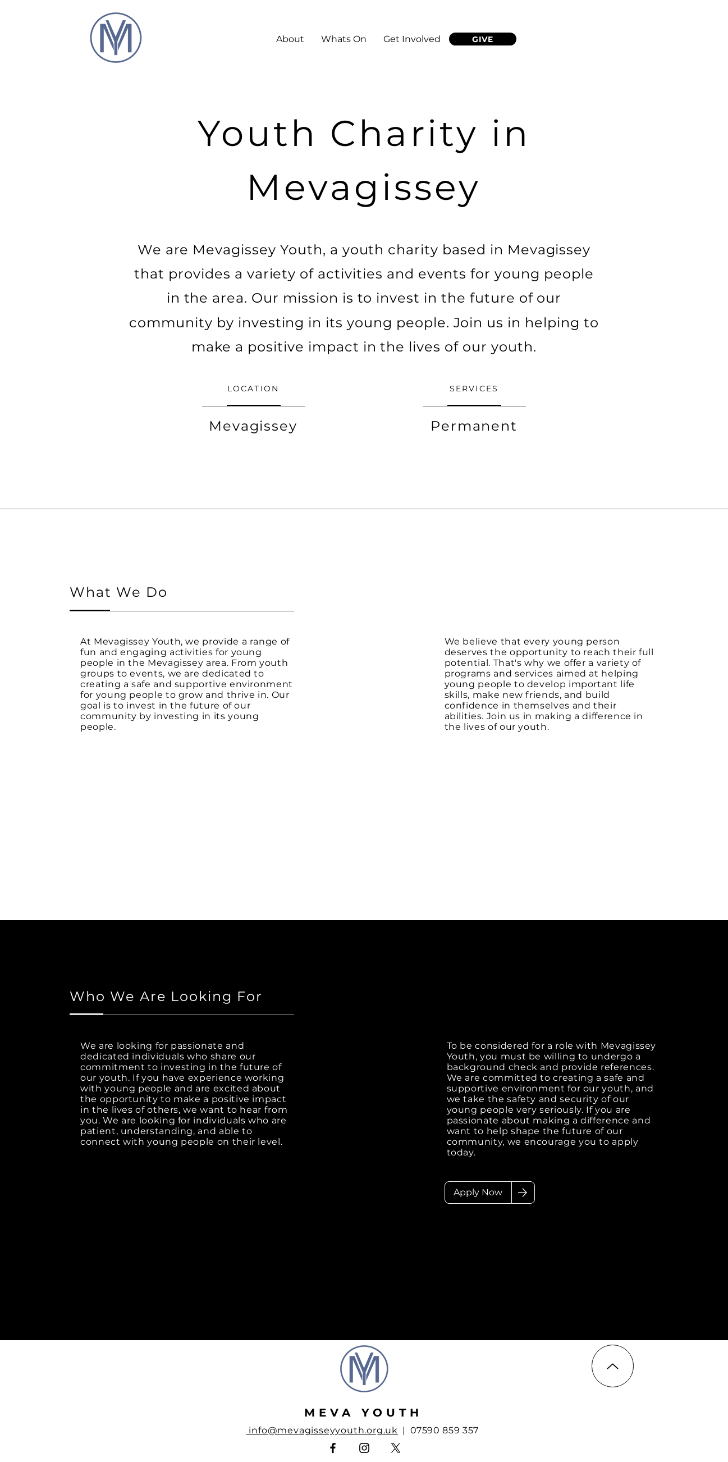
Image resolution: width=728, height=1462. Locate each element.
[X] (395, 1448)
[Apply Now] (478, 1192)
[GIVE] (482, 39)
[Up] (613, 1366)
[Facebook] (333, 1448)
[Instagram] (364, 1448)
